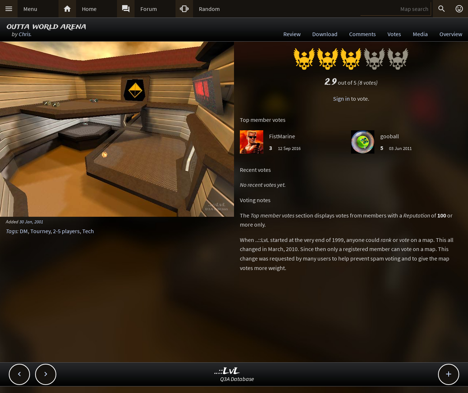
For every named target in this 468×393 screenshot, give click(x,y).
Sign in (341, 98)
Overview (450, 34)
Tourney (40, 231)
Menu (30, 8)
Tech (88, 231)
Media (420, 34)
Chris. (25, 34)
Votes (394, 34)
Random (209, 8)
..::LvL (227, 371)
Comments (362, 34)
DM (24, 231)
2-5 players (66, 231)
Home (89, 8)
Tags (11, 231)
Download (324, 34)
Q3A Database (237, 378)
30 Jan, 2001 (31, 221)
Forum (148, 8)
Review (292, 34)
